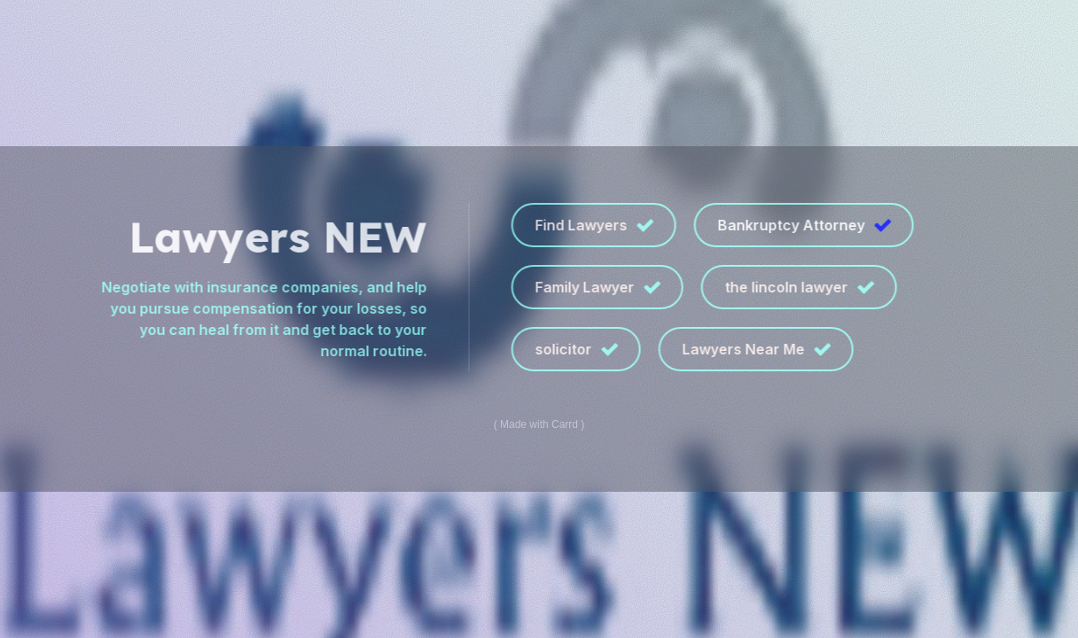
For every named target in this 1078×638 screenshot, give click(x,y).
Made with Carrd (539, 424)
